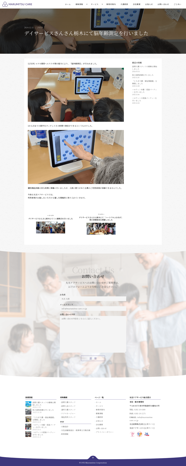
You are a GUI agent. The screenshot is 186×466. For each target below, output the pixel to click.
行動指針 (64, 426)
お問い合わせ (101, 428)
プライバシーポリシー (105, 432)
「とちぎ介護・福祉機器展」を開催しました (144, 82)
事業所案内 (100, 409)
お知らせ (99, 421)
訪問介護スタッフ (68, 402)
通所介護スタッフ (68, 409)
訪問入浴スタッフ (68, 406)
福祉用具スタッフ (68, 417)
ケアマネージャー (68, 413)
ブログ (40, 27)
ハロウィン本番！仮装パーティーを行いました (144, 90)
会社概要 (99, 424)
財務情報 (64, 434)
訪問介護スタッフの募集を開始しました (144, 67)
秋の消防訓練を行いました (142, 75)
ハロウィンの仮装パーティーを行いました (144, 99)
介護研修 (99, 417)
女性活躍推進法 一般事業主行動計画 (75, 430)
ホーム (98, 402)
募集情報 (99, 413)
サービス (99, 406)
